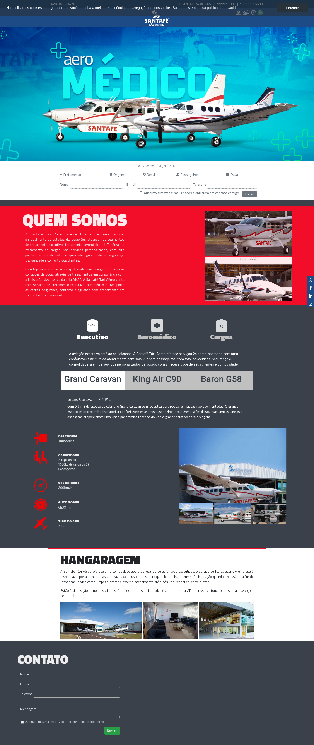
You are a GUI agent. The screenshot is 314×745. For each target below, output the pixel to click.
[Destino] (160, 174)
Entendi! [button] (292, 8)
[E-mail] (163, 184)
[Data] (243, 174)
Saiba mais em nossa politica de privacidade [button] (207, 8)
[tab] (93, 330)
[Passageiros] (202, 174)
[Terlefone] (232, 184)
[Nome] (97, 184)
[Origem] (126, 174)
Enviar (249, 194)
